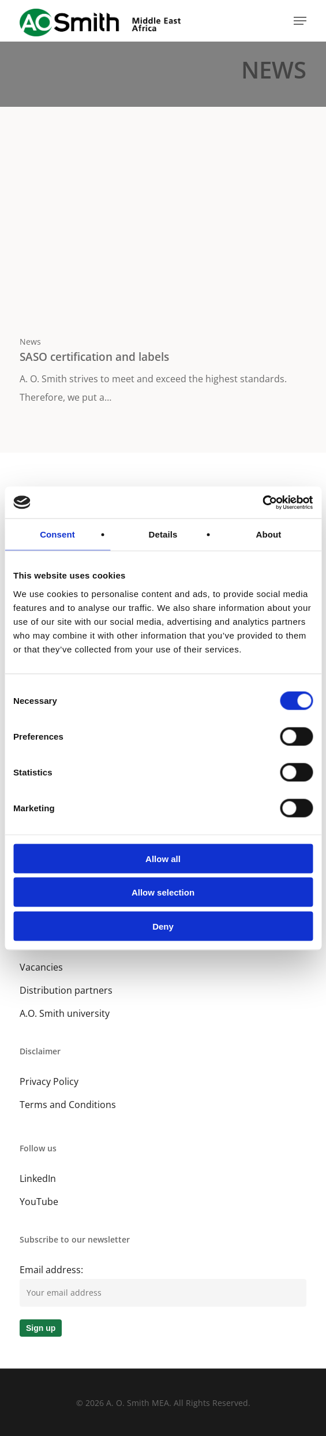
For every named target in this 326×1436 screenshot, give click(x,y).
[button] (300, 21)
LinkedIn (38, 1178)
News (30, 341)
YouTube (39, 1201)
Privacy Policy (49, 1081)
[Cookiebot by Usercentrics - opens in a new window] (262, 502)
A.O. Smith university (65, 1013)
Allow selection (163, 892)
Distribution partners (66, 990)
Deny (163, 926)
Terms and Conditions (68, 1104)
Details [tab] (163, 534)
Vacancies (41, 967)
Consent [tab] (57, 534)
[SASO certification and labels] (163, 270)
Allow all (163, 858)
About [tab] (269, 534)
